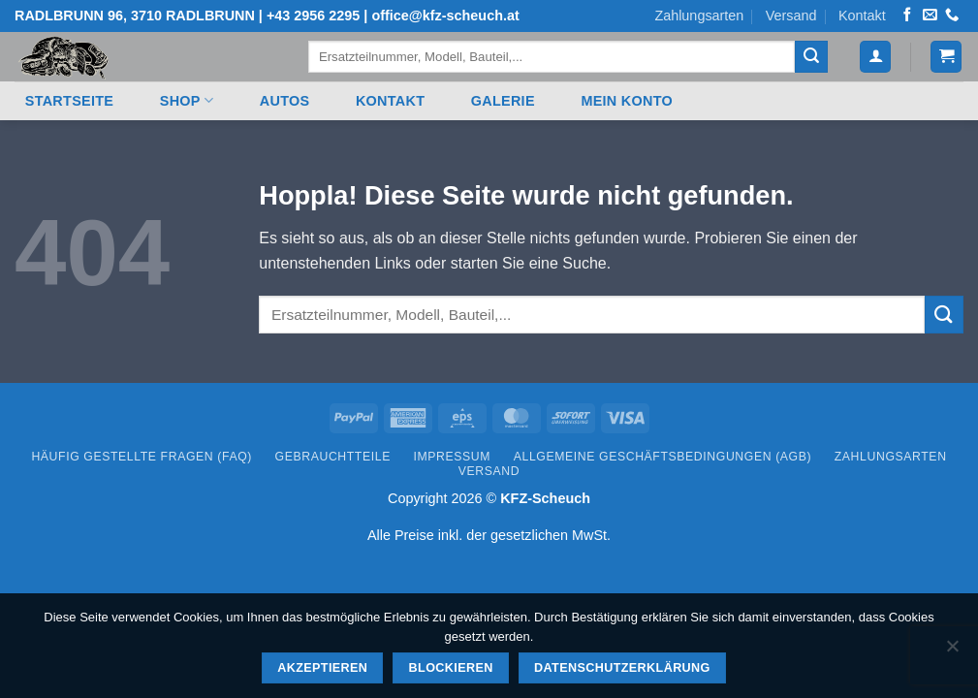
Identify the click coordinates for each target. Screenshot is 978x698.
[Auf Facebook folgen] (907, 15)
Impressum (452, 456)
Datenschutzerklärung (622, 668)
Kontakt (862, 15)
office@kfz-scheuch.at (445, 15)
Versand (791, 15)
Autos (285, 101)
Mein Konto (627, 101)
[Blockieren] (951, 651)
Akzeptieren (322, 668)
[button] (875, 57)
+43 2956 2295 (313, 15)
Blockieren (451, 668)
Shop (186, 100)
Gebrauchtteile (333, 456)
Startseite (69, 101)
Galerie (503, 101)
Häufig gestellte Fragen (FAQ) (141, 456)
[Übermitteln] (811, 57)
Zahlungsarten (698, 15)
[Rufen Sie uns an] (952, 15)
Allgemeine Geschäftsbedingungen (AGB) (662, 456)
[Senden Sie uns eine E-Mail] (929, 15)
